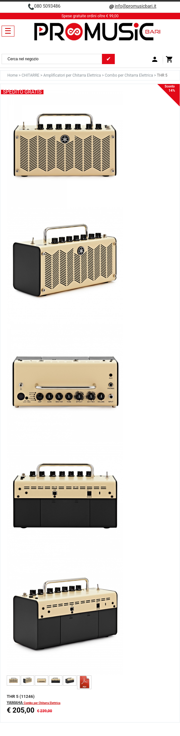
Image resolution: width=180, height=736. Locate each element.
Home (13, 75)
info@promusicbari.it (135, 6)
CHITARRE (31, 75)
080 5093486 (47, 6)
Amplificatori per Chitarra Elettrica (72, 75)
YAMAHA (15, 702)
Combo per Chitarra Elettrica (129, 75)
